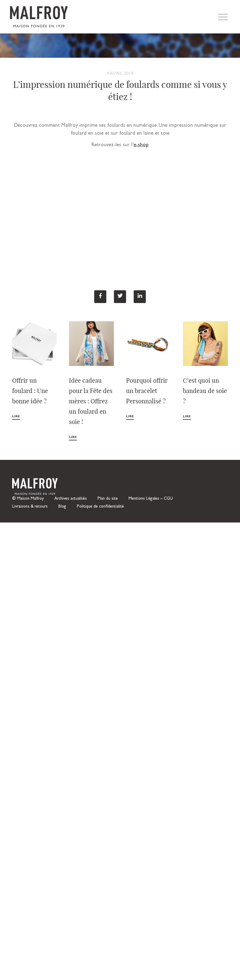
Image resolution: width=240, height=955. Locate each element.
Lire (16, 416)
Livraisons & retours (30, 507)
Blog (62, 507)
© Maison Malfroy (28, 499)
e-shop (141, 145)
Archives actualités (70, 499)
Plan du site (108, 499)
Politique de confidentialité (100, 507)
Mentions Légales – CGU (151, 499)
